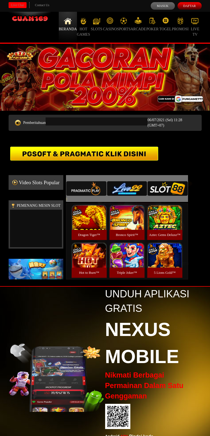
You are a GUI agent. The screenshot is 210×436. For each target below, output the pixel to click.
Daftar (189, 6)
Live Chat (17, 5)
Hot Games (83, 26)
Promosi (180, 24)
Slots (96, 24)
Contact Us (42, 5)
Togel (165, 24)
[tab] (86, 188)
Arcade (138, 24)
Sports (124, 24)
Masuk (162, 6)
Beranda (68, 24)
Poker (152, 24)
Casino (110, 24)
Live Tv (195, 26)
